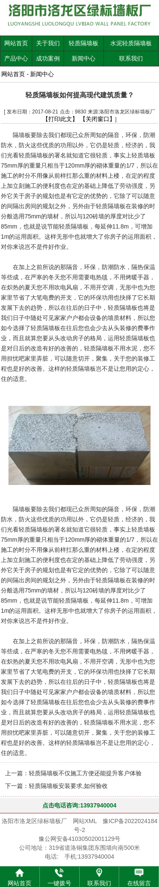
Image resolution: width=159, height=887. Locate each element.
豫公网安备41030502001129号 (79, 838)
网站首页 (16, 43)
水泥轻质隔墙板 (131, 43)
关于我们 (48, 43)
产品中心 (16, 58)
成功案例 (48, 58)
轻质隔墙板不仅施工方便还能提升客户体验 (85, 773)
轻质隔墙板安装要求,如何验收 (68, 785)
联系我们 (131, 58)
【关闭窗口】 (97, 119)
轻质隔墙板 (83, 43)
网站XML (85, 821)
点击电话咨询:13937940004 (79, 805)
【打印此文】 (60, 119)
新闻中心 (83, 58)
